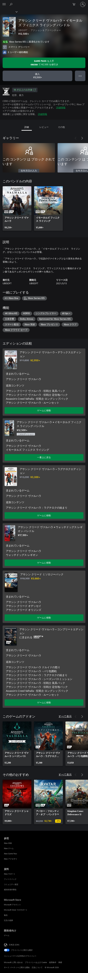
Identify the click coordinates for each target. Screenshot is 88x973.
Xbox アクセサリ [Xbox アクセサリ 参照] (10, 859)
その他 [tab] (61, 127)
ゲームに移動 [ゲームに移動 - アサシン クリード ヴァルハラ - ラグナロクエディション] (44, 515)
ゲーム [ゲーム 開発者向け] (6, 935)
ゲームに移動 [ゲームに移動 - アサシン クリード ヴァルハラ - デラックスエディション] (44, 410)
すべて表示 (65, 716)
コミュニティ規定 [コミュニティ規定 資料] (11, 884)
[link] (17, 208)
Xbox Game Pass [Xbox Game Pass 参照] (10, 853)
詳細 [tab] (26, 127)
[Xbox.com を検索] (11, 4)
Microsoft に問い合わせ (13, 962)
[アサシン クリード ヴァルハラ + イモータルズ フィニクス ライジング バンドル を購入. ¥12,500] (37, 76)
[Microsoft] (43, 2)
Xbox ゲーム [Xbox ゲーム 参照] (9, 848)
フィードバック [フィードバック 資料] (10, 879)
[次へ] (82, 138)
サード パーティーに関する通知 (17, 967)
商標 (60, 962)
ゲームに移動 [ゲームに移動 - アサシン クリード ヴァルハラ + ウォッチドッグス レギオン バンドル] (44, 562)
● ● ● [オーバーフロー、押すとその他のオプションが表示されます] (80, 76)
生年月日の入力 (29, 171)
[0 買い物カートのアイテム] (75, 4)
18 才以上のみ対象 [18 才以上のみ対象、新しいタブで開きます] (25, 90)
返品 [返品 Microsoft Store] (6, 915)
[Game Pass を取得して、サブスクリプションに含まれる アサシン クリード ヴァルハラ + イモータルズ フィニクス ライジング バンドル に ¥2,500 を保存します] (44, 63)
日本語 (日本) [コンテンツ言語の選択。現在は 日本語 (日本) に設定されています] (14, 945)
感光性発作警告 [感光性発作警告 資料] (10, 889)
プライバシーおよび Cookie (36, 962)
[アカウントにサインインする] (83, 4)
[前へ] (75, 138)
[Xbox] (8, 11)
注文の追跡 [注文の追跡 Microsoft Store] (8, 920)
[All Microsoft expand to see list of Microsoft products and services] (4, 4)
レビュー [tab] (44, 127)
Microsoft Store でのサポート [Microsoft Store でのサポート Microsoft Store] (15, 910)
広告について (37, 967)
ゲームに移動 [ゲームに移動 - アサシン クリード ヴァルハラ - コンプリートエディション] (44, 702)
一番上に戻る (44, 457)
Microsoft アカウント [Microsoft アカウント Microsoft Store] (12, 905)
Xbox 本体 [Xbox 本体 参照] (8, 843)
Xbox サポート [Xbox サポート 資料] (9, 874)
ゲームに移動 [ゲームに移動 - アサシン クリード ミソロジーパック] (44, 617)
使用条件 (52, 962)
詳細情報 (60, 107)
